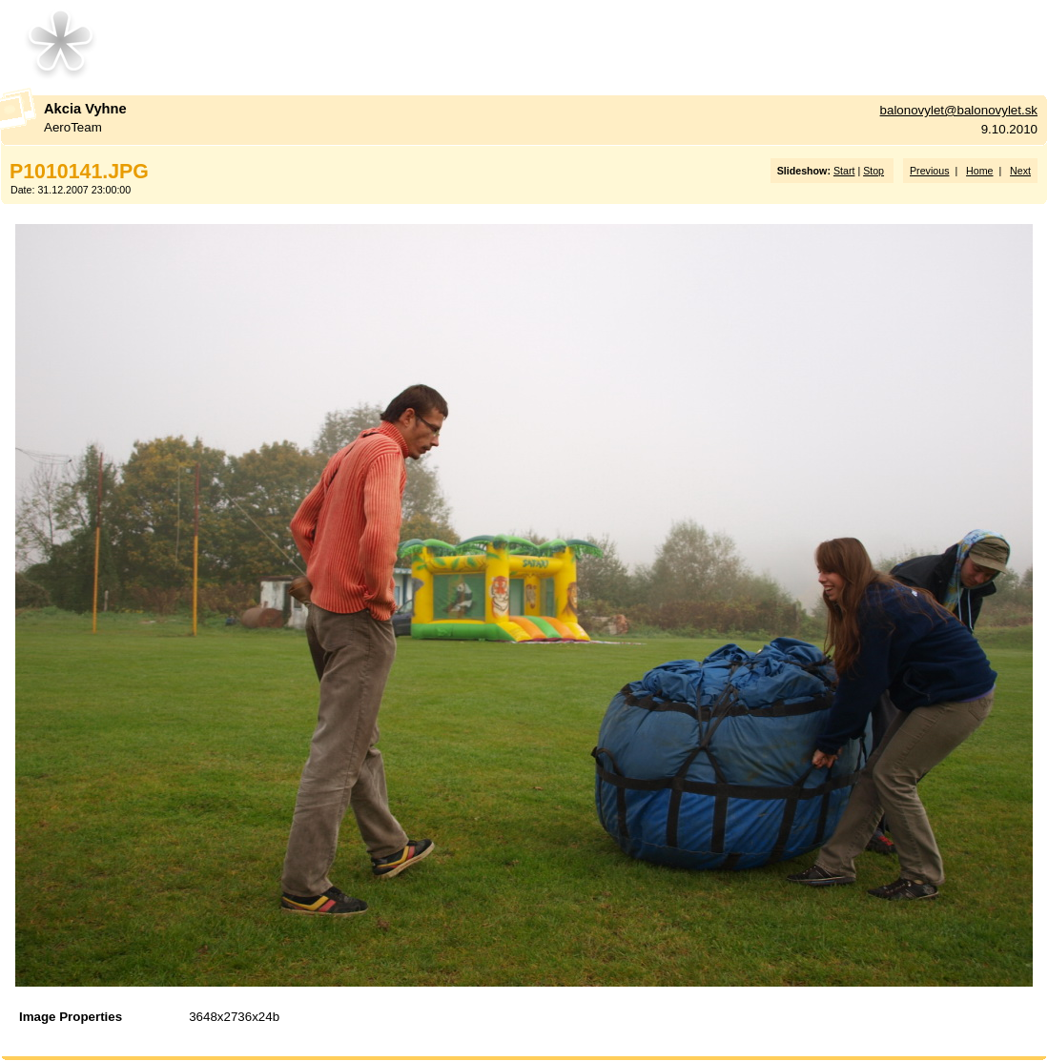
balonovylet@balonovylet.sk (959, 110)
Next (1020, 170)
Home (979, 170)
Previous (929, 170)
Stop (873, 170)
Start (844, 170)
